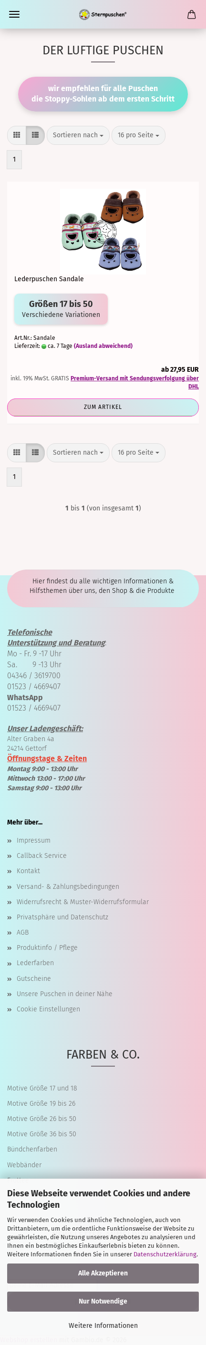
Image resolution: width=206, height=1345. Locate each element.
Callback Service (42, 856)
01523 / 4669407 (34, 686)
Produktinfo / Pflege (47, 948)
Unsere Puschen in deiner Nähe (65, 994)
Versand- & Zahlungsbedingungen (68, 887)
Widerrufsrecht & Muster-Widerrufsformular (83, 902)
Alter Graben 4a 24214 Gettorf (45, 739)
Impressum (34, 840)
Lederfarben (35, 963)
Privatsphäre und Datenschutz (62, 917)
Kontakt (28, 871)
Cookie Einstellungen (48, 1009)
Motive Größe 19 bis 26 (41, 1104)
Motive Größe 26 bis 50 (41, 1119)
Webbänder (24, 1165)
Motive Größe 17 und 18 (42, 1088)
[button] (16, 135)
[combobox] (78, 135)
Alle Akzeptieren (103, 1273)
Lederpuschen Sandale (49, 279)
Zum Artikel (103, 407)
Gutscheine (34, 979)
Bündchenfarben (32, 1149)
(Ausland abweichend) (103, 346)
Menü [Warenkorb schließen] (14, 14)
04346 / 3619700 (34, 675)
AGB (23, 932)
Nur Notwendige (103, 1301)
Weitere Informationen (103, 1326)
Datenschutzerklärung (165, 1254)
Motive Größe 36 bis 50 (41, 1134)
